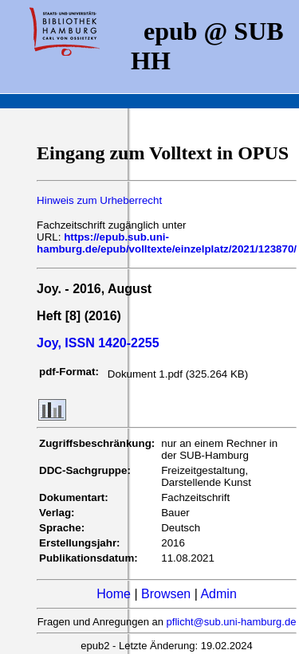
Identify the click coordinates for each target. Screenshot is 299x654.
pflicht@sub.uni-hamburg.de (232, 622)
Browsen (166, 594)
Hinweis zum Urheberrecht (99, 200)
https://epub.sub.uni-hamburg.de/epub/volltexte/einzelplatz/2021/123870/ (167, 243)
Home (113, 594)
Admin (218, 594)
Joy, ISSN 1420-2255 (98, 343)
